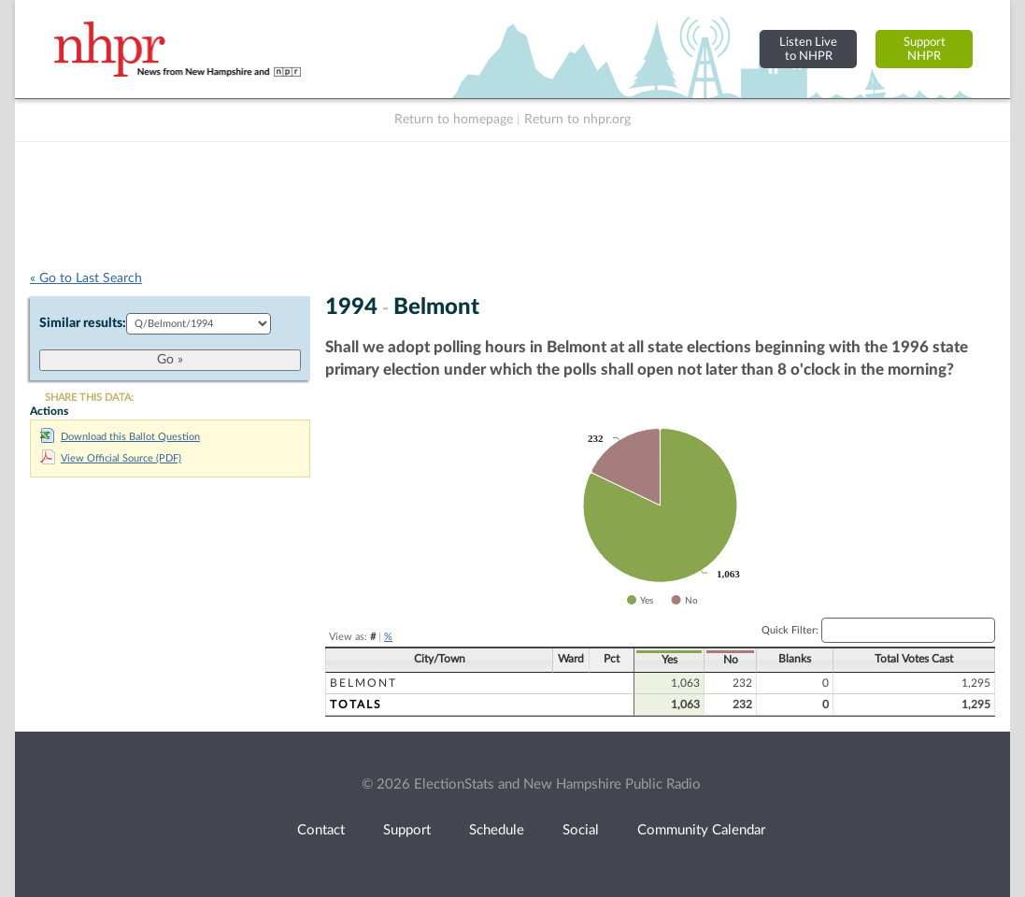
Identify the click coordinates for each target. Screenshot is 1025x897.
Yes (669, 659)
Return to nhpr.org (577, 119)
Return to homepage (453, 119)
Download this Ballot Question (120, 437)
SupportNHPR (925, 49)
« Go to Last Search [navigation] (86, 278)
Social (580, 830)
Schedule (496, 830)
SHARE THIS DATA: (89, 397)
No (730, 659)
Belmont (363, 683)
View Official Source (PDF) (110, 458)
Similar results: (82, 323)
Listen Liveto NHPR (808, 49)
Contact (321, 830)
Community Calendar (701, 830)
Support (407, 830)
